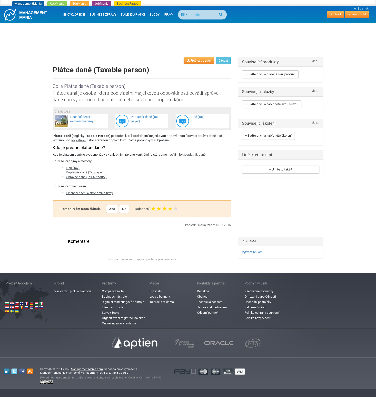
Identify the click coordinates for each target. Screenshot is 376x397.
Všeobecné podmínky (259, 291)
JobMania (101, 3)
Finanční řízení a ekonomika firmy (89, 193)
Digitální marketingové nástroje (123, 302)
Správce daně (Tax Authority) (86, 177)
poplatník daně (195, 154)
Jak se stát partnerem (212, 307)
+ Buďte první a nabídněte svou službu (271, 104)
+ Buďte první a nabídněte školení (268, 135)
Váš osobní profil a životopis (72, 291)
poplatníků (78, 140)
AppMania (57, 3)
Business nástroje (114, 296)
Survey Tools (110, 312)
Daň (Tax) (72, 168)
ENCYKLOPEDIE (74, 14)
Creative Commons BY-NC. (145, 377)
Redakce (203, 291)
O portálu (155, 291)
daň (219, 136)
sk (367, 8)
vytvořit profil (357, 14)
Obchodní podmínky (258, 302)
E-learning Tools (112, 307)
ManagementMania (28, 3)
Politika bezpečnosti (258, 318)
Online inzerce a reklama (119, 323)
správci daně (207, 136)
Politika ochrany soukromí (262, 312)
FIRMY (168, 14)
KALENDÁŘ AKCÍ (133, 14)
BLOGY (154, 14)
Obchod (202, 296)
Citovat (223, 60)
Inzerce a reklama (161, 302)
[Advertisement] (188, 36)
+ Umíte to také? (280, 169)
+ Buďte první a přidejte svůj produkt (270, 74)
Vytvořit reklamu (253, 252)
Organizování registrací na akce (123, 318)
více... (315, 61)
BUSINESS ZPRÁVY (103, 14)
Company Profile (113, 291)
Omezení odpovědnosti (260, 296)
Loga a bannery (159, 296)
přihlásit (335, 14)
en (355, 8)
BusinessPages (127, 3)
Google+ (124, 372)
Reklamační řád (255, 307)
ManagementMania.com (87, 369)
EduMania (79, 3)
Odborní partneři (207, 312)
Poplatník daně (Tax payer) (84, 172)
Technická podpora (209, 302)
